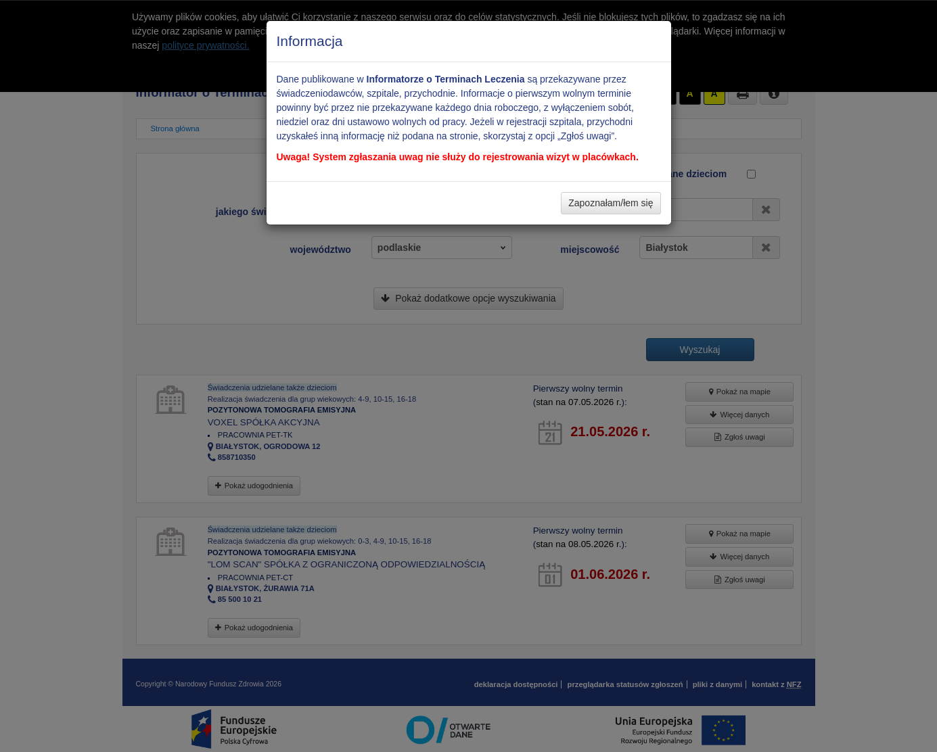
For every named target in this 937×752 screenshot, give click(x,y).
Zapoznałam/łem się (610, 202)
